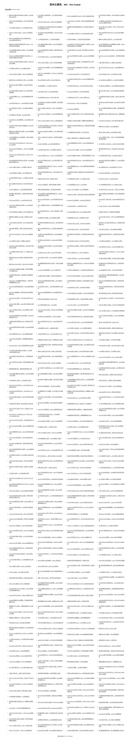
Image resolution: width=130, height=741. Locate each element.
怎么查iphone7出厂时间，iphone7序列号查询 (49, 252)
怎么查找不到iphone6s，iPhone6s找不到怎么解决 (80, 86)
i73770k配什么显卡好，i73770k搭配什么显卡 (21, 27)
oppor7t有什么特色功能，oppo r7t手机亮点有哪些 (112, 560)
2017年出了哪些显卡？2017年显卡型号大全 (78, 438)
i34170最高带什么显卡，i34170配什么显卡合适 (111, 456)
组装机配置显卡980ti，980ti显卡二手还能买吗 (79, 403)
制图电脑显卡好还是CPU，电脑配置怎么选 (110, 661)
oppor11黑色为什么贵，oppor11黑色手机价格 (79, 363)
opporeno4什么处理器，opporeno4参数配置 (110, 714)
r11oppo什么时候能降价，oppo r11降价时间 (49, 270)
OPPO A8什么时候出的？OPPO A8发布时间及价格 (80, 583)
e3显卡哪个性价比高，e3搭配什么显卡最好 (110, 62)
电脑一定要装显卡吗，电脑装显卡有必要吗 (78, 138)
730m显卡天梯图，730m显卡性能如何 (77, 667)
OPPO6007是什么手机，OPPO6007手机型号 (78, 223)
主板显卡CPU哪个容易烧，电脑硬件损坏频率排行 (80, 120)
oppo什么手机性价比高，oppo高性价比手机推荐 (50, 479)
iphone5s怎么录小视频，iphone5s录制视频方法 (21, 543)
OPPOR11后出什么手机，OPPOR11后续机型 (49, 363)
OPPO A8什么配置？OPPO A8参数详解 (19, 583)
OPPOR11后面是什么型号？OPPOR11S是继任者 (50, 628)
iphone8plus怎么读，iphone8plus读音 (108, 178)
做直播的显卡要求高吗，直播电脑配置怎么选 (79, 415)
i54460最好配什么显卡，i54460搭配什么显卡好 (79, 612)
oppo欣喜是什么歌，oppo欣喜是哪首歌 (19, 651)
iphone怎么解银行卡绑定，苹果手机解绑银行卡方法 (81, 155)
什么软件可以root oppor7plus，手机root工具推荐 (111, 189)
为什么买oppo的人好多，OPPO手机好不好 (78, 74)
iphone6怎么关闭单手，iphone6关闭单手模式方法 (80, 444)
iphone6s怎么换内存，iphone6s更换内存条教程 (21, 490)
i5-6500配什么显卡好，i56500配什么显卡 (109, 351)
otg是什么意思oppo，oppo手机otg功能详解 (78, 258)
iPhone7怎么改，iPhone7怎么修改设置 (77, 103)
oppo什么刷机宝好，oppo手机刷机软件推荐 (20, 189)
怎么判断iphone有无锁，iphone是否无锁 (19, 115)
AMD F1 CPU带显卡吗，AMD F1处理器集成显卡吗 (80, 525)
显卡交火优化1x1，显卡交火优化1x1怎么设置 (50, 456)
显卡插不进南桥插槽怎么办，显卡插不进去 (78, 368)
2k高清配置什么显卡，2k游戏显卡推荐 (48, 328)
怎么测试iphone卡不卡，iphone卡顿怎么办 (78, 97)
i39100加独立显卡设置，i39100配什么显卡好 (110, 155)
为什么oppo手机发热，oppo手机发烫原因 (78, 91)
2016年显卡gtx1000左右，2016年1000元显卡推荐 (111, 144)
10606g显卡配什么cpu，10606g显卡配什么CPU (50, 334)
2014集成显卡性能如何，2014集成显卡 (19, 696)
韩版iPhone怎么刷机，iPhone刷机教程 (109, 634)
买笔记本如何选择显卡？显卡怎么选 (47, 299)
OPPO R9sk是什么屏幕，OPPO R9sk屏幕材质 (21, 74)
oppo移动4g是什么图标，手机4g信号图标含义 (50, 276)
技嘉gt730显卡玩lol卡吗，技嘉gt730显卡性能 (49, 351)
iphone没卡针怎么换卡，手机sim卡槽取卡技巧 (21, 595)
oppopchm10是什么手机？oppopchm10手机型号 (50, 708)
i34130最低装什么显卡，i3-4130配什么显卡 (78, 178)
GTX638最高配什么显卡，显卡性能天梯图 (78, 450)
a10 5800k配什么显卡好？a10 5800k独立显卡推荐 (80, 33)
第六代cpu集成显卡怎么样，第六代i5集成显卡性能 (80, 16)
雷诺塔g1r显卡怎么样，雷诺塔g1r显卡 (48, 178)
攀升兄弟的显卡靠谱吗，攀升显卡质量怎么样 (111, 328)
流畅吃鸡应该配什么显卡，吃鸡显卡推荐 (78, 601)
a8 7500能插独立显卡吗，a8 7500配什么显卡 (110, 184)
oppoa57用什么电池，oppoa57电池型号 (77, 578)
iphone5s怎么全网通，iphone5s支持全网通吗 (110, 537)
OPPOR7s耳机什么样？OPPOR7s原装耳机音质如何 (80, 490)
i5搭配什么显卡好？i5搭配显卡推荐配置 (109, 212)
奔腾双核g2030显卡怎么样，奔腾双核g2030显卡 (50, 339)
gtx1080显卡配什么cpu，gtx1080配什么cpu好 (79, 622)
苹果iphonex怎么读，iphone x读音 (107, 628)
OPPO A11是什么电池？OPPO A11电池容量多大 (50, 120)
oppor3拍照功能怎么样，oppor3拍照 (47, 305)
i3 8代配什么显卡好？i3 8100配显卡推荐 (19, 68)
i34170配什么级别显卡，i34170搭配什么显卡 (110, 241)
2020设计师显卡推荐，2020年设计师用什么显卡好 (80, 730)
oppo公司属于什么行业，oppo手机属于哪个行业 (50, 450)
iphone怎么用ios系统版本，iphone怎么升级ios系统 (80, 276)
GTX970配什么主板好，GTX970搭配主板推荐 (79, 328)
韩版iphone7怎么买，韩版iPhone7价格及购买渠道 (80, 640)
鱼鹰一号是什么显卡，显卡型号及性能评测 (49, 578)
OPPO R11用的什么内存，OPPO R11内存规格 (50, 432)
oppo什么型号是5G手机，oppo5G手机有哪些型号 (80, 322)
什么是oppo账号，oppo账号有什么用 (77, 206)
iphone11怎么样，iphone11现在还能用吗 (109, 206)
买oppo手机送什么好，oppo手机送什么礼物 (110, 74)
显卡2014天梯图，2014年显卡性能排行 (48, 651)
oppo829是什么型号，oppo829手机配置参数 (110, 421)
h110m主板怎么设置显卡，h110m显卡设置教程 (111, 80)
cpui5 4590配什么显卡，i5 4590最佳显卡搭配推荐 (112, 310)
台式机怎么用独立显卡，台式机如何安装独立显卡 (80, 270)
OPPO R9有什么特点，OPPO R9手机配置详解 (111, 490)
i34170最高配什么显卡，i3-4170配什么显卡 (110, 554)
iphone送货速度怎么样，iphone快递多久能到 (79, 212)
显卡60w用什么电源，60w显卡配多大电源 (110, 132)
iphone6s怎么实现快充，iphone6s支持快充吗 (79, 200)
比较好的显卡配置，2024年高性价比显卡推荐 (111, 702)
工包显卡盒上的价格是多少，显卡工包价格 (49, 316)
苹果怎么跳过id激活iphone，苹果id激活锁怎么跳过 (80, 673)
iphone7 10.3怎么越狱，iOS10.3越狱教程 (77, 189)
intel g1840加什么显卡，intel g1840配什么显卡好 (80, 502)
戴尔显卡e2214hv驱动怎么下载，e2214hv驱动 (21, 80)
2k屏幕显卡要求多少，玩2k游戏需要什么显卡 (50, 719)
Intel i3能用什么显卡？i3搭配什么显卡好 (19, 241)
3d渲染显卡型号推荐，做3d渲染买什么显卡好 (21, 403)
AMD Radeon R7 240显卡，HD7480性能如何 (110, 386)
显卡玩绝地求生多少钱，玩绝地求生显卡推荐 (111, 293)
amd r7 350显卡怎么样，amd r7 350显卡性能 (20, 725)
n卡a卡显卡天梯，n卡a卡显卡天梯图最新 (109, 719)
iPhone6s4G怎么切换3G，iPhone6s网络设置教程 (111, 514)
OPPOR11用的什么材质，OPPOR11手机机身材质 (111, 305)
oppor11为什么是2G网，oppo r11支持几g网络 (110, 357)
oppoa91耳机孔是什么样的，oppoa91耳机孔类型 (111, 617)
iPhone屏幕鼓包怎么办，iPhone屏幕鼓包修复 (21, 334)
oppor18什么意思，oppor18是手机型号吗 (78, 305)
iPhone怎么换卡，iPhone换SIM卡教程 (19, 572)
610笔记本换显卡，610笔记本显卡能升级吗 (78, 39)
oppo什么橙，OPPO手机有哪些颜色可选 (19, 708)
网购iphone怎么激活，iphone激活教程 (109, 126)
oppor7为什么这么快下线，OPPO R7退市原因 (21, 514)
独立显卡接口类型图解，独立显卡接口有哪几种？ (80, 456)
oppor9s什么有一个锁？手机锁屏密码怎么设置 (21, 345)
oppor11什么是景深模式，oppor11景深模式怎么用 (80, 549)
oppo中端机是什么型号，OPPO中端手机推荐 (110, 270)
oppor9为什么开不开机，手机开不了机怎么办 (21, 646)
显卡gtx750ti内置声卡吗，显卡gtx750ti (109, 322)
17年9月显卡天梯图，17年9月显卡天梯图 (109, 339)
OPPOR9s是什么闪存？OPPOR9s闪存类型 (78, 241)
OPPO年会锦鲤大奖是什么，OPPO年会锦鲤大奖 (50, 622)
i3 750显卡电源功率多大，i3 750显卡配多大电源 (111, 467)
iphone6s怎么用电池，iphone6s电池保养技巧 (20, 656)
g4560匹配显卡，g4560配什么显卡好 (47, 86)
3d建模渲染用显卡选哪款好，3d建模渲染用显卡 (80, 409)
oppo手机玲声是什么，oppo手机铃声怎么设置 (21, 103)
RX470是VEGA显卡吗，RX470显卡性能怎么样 (111, 120)
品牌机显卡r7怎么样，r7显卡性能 (107, 640)
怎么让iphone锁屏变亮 (73, 109)
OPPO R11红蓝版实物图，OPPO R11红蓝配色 (50, 537)
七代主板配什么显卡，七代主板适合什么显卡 (50, 617)
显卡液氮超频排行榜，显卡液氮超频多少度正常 (111, 730)
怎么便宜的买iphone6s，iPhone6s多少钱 (48, 97)
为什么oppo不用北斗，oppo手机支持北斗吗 (20, 200)
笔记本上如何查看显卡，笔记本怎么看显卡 (49, 386)
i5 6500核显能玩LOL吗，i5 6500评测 (77, 184)
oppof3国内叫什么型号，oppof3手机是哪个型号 (111, 247)
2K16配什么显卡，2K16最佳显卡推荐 (19, 473)
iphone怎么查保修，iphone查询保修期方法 (49, 144)
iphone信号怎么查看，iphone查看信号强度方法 (50, 730)
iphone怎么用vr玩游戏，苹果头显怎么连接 (20, 690)
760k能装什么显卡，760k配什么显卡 (47, 427)
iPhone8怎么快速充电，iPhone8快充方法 (109, 173)
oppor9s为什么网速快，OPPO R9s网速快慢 (20, 661)
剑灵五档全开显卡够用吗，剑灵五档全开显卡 (21, 578)
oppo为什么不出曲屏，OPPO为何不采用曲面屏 (50, 640)
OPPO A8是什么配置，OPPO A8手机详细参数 (50, 62)
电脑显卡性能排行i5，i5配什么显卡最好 (19, 617)
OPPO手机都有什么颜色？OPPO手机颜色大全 (21, 212)
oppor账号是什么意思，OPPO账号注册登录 (78, 287)
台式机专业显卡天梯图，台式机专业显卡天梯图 (111, 258)
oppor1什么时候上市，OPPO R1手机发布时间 (79, 473)
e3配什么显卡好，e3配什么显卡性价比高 (20, 673)
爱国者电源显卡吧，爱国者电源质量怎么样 (20, 368)
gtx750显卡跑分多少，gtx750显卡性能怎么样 (21, 667)
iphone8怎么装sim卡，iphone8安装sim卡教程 (79, 398)
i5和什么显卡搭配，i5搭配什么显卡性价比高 (110, 374)
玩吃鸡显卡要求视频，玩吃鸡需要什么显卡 (49, 673)
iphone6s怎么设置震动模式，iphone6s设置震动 (79, 485)
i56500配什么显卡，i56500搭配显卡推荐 (78, 427)
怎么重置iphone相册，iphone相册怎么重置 (49, 217)
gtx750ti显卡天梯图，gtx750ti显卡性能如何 (110, 479)
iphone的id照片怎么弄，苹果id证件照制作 (110, 392)
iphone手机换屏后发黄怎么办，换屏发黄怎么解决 (80, 316)
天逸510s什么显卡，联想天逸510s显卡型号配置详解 (81, 194)
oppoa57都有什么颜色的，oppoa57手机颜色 (78, 572)
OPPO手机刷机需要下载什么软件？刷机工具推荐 (80, 595)
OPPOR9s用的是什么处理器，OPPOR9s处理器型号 (80, 293)
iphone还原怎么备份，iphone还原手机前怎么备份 (80, 351)
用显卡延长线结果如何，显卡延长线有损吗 (49, 189)
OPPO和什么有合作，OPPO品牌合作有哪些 (110, 229)
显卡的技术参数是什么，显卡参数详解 (77, 514)
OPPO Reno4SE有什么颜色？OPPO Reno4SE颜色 (50, 702)
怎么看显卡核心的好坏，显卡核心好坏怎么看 (111, 432)
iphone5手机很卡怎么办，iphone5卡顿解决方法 (79, 537)
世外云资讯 (61, 736)
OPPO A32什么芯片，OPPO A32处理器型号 (20, 730)
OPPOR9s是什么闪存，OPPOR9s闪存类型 (78, 229)
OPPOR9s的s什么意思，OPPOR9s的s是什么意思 (111, 345)
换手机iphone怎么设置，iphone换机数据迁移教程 (80, 634)
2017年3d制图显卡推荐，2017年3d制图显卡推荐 (111, 403)
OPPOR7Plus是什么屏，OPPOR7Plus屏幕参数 (50, 22)
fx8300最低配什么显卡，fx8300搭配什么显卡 (49, 438)
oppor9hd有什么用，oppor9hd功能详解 (48, 91)
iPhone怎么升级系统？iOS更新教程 (47, 690)
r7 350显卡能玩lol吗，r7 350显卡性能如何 (49, 39)
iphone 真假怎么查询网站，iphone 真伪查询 (49, 560)
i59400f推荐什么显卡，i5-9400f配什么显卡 (20, 380)
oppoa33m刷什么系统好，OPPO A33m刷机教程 (50, 421)
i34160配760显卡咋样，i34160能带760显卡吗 (49, 149)
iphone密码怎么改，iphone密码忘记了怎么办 (110, 167)
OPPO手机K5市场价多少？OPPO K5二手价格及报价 (81, 628)
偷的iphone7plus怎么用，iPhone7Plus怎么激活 (21, 264)
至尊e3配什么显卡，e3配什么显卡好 (47, 467)
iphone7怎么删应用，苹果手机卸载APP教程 (49, 184)
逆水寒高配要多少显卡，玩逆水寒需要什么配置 (80, 299)
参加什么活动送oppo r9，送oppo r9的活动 (110, 646)
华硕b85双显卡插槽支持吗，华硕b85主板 (78, 560)
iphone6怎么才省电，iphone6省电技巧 (109, 444)
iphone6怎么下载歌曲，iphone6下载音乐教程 (20, 525)
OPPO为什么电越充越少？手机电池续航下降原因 (80, 651)
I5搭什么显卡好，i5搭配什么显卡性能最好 (110, 380)
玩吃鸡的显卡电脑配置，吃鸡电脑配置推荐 (78, 617)
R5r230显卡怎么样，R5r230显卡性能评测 (78, 656)
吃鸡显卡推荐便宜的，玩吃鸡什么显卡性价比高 (111, 651)
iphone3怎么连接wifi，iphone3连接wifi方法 (78, 554)
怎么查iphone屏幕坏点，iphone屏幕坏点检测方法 (112, 86)
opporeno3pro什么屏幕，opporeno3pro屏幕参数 (79, 149)
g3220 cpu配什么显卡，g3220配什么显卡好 (20, 167)
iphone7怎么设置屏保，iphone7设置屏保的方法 (50, 409)
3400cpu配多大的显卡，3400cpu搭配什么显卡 (79, 479)
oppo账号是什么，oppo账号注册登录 (108, 525)
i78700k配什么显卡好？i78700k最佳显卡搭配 (110, 612)
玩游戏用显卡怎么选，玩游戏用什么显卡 (78, 217)
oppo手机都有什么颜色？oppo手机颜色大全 (20, 173)
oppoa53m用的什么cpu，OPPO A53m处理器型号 (50, 155)
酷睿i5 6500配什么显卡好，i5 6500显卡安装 (110, 39)
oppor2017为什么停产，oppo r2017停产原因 (110, 502)
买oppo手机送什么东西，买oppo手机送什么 (49, 80)
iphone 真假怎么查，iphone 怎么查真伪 (48, 566)
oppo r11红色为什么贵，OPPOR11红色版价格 (79, 467)
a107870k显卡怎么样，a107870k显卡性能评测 (50, 56)
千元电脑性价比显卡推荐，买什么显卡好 (78, 132)
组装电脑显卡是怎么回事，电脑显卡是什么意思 (50, 601)
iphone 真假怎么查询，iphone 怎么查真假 (20, 566)
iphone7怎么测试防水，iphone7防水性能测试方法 (80, 421)
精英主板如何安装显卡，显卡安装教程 (77, 661)
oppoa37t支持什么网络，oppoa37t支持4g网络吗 (111, 415)
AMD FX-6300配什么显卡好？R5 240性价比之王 (80, 339)
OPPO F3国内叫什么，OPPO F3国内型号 (78, 252)
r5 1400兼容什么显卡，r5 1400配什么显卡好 (110, 572)
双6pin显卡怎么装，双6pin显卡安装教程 (19, 622)
